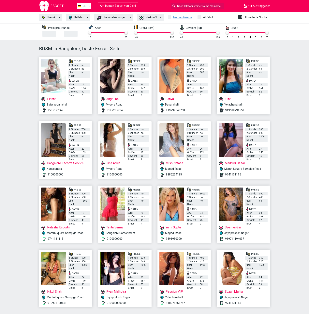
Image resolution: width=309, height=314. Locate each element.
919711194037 (234, 238)
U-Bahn (76, 18)
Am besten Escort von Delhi (118, 6)
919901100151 (57, 303)
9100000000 (55, 174)
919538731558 (234, 110)
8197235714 (115, 110)
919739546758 (175, 110)
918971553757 (175, 303)
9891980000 (174, 238)
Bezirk (48, 18)
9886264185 (174, 174)
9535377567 (55, 110)
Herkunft (148, 18)
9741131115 (233, 174)
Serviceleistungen (111, 18)
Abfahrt (208, 17)
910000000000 (116, 303)
